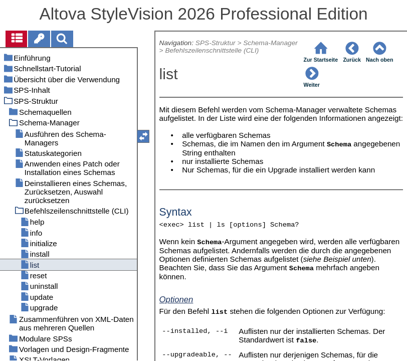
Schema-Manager (270, 43)
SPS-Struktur (215, 43)
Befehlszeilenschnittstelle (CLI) (212, 50)
